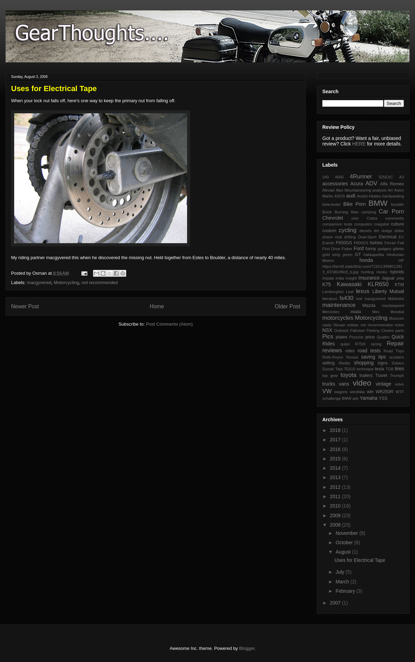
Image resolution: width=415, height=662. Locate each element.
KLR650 (378, 284)
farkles (376, 242)
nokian (353, 325)
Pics (327, 336)
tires (399, 368)
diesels (365, 231)
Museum (396, 318)
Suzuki (328, 369)
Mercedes (330, 312)
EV (401, 237)
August (343, 552)
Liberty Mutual (388, 291)
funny (370, 248)
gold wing (331, 255)
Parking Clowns (380, 330)
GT (358, 254)
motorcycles (337, 318)
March (342, 581)
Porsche (356, 337)
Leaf (349, 292)
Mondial (397, 312)
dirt (376, 231)
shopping (364, 362)
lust (359, 299)
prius (370, 337)
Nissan (339, 325)
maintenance (339, 305)
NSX (327, 330)
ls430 (346, 298)
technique (365, 369)
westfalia (357, 392)
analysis (379, 190)
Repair (395, 343)
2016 (336, 449)
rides (349, 350)
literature (330, 299)
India (339, 278)
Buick (327, 212)
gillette (398, 249)
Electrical (387, 237)
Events (328, 243)
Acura (356, 183)
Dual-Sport (367, 237)
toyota (349, 375)
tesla (379, 369)
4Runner (361, 176)
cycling (348, 230)
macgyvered (39, 282)
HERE (359, 144)
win (370, 391)
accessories (335, 183)
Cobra (372, 218)
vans (344, 384)
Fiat (400, 243)
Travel (381, 375)
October (344, 542)
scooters (396, 357)
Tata (338, 369)
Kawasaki (349, 284)
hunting (367, 272)
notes (399, 325)
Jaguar (388, 278)
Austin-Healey (369, 196)
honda (366, 260)
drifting (350, 237)
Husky (381, 272)
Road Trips (394, 351)
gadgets (384, 249)
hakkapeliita (373, 255)
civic (355, 218)
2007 (336, 603)
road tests (369, 350)
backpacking (393, 196)
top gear (330, 375)
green (348, 255)
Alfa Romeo (392, 184)
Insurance (368, 278)
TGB (390, 369)
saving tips (373, 357)
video (362, 383)
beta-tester (331, 204)
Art (390, 190)
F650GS (344, 242)
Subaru (397, 363)
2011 (336, 496)
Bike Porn (354, 204)
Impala (328, 278)
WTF (400, 392)
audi (350, 195)
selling (328, 363)
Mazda (369, 305)
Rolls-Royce (332, 357)
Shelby (344, 363)
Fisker (347, 249)
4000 (339, 177)
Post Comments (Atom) (169, 324)
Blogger (246, 648)
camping (368, 212)
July (340, 572)
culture (397, 224)
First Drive (331, 249)
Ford (359, 248)
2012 (336, 487)
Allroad (328, 190)
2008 (336, 525)
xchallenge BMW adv (340, 398)
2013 (336, 477)
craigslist (381, 224)
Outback (341, 330)
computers (363, 224)
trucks (328, 384)
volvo (399, 384)
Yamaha (368, 398)
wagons (341, 392)
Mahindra (396, 299)
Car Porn (391, 211)
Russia (352, 357)
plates (342, 337)
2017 (336, 439)
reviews (332, 350)
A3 (401, 177)
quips (345, 344)
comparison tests (337, 224)
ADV (372, 183)
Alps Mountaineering (353, 190)
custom (329, 230)
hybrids (397, 272)
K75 (326, 284)
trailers (365, 375)
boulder (397, 204)
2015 (336, 458)
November (347, 533)
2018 (336, 430)
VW (327, 391)
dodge (386, 231)
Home (157, 306)
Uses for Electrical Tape (359, 560)
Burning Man (347, 212)
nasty (327, 325)
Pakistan (357, 330)
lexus (362, 291)
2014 (336, 468)
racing (376, 344)
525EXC (386, 177)
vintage (383, 384)
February (345, 591)
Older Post (287, 306)
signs (383, 363)
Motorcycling (66, 282)
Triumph (397, 375)
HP (401, 260)
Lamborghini (333, 292)
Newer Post (25, 306)
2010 (336, 506)
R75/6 (360, 344)
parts (399, 330)
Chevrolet (332, 218)
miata (355, 311)
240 (325, 177)
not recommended (100, 282)
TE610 (350, 369)
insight (351, 278)
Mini (375, 312)
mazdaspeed (393, 305)
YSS (383, 398)
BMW (378, 203)
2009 (336, 515)
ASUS (339, 196)
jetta (400, 278)
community (394, 218)
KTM (399, 284)
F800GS (361, 243)
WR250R (384, 391)
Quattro (383, 337)
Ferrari (390, 243)
